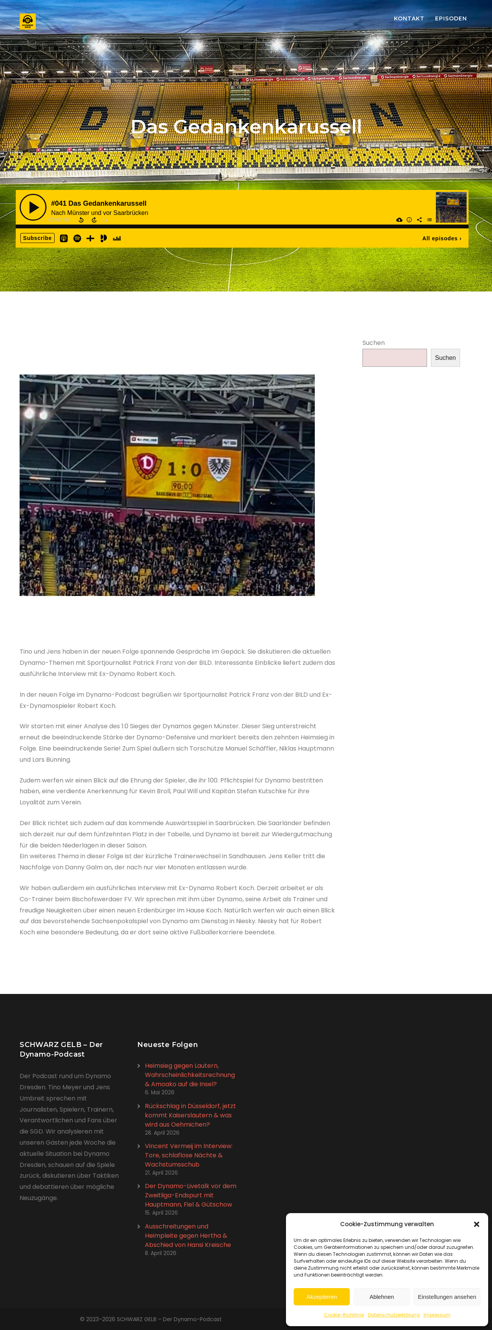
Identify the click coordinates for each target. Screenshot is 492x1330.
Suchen (373, 342)
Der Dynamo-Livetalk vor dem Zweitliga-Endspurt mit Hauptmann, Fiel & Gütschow (190, 1195)
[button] (476, 1224)
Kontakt (409, 18)
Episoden (451, 18)
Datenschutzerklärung (394, 1315)
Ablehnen (381, 1296)
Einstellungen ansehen (447, 1296)
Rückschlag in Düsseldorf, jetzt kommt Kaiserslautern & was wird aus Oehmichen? (190, 1115)
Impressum (437, 1315)
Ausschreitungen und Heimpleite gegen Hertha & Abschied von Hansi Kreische (188, 1235)
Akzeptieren (321, 1296)
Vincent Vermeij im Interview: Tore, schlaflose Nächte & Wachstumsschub (189, 1155)
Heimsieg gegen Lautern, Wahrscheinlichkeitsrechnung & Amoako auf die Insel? (190, 1075)
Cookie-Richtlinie (344, 1315)
